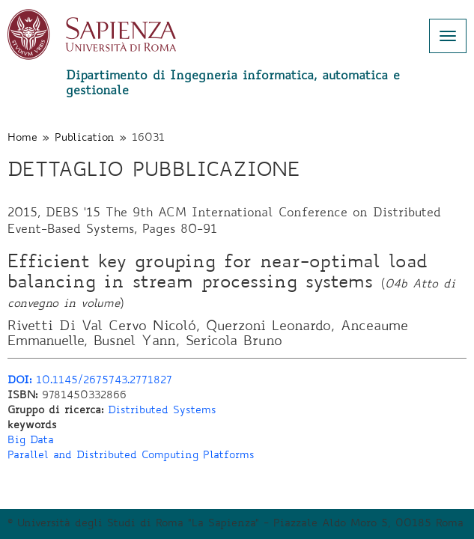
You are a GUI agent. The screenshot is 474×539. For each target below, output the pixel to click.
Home (22, 138)
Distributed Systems (162, 411)
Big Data (30, 441)
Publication (85, 138)
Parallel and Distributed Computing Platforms (130, 456)
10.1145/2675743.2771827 (89, 381)
